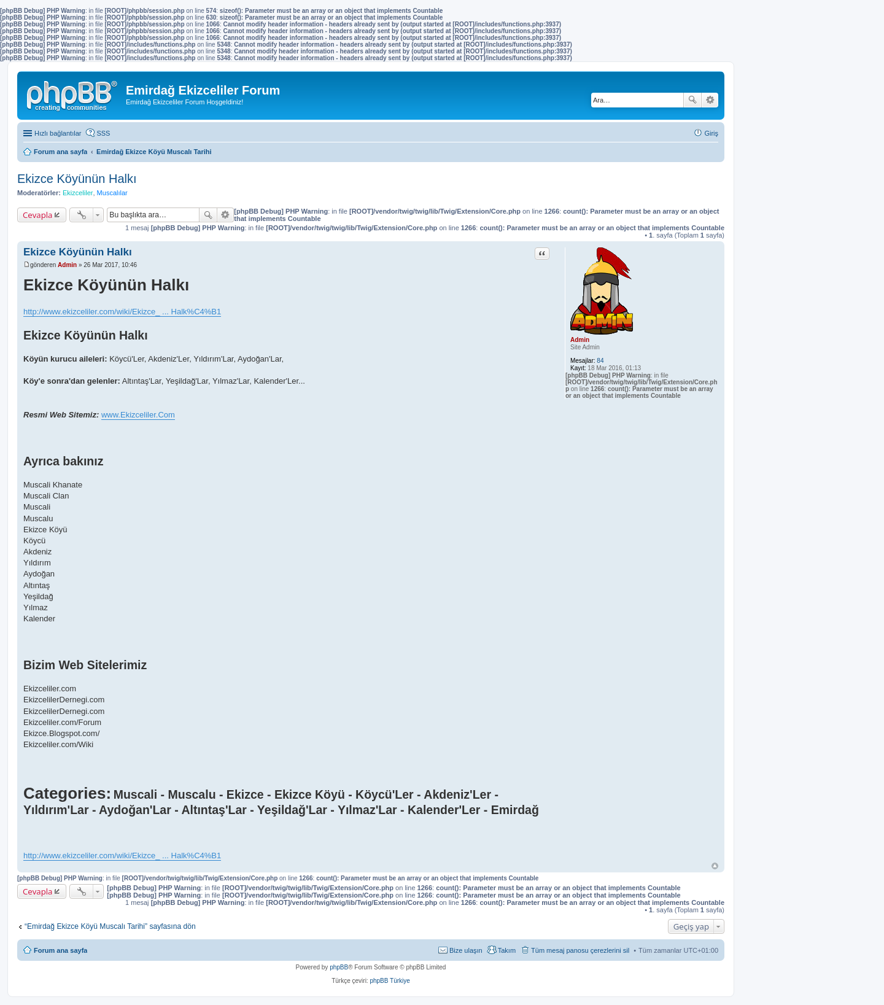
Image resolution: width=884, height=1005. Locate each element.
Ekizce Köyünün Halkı (77, 178)
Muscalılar (112, 192)
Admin (579, 339)
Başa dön (714, 866)
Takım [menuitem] (507, 950)
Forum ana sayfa (60, 950)
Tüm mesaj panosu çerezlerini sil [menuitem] (580, 950)
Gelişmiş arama (710, 100)
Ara (692, 100)
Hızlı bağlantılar (57, 133)
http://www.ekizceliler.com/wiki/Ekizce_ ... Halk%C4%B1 (122, 311)
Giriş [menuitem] (711, 133)
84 (600, 360)
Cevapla (37, 214)
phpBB (339, 967)
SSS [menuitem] (103, 133)
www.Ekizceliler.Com (138, 414)
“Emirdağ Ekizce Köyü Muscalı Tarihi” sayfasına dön (110, 926)
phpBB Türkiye (389, 980)
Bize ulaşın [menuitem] (466, 950)
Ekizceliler (78, 192)
